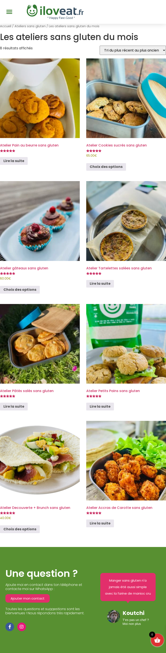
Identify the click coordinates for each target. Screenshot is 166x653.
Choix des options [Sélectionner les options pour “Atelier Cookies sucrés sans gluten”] (106, 166)
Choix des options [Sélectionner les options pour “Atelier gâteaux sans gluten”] (19, 289)
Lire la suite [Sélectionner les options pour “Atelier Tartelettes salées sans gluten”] (100, 283)
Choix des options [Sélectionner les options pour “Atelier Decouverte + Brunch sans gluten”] (19, 529)
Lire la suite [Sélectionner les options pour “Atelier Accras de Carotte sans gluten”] (100, 523)
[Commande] (133, 50)
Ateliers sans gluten (30, 26)
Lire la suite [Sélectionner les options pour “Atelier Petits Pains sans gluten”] (100, 406)
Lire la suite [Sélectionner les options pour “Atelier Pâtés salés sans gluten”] (13, 406)
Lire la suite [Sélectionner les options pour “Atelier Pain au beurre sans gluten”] (13, 160)
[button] (9, 12)
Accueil (5, 26)
